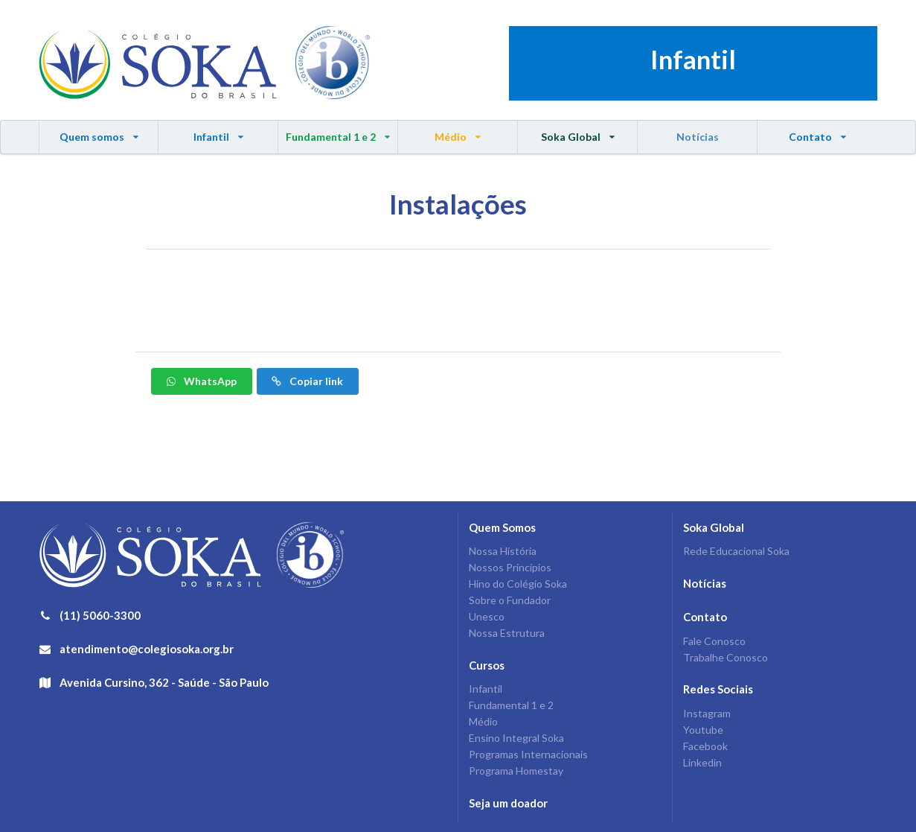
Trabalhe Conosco (725, 657)
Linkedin (702, 762)
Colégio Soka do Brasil (158, 63)
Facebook (705, 746)
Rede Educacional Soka (736, 551)
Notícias (697, 136)
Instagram (707, 714)
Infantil (218, 132)
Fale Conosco (714, 641)
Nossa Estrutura (507, 632)
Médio (458, 132)
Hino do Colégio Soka (518, 583)
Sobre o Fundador (510, 600)
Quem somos (98, 132)
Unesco (487, 616)
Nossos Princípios (510, 567)
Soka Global (578, 132)
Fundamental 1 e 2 (338, 132)
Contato (817, 132)
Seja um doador (508, 803)
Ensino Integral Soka (516, 737)
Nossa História (503, 551)
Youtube (703, 729)
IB (332, 63)
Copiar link (306, 381)
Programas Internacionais (528, 754)
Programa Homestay (516, 770)
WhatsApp (200, 381)
